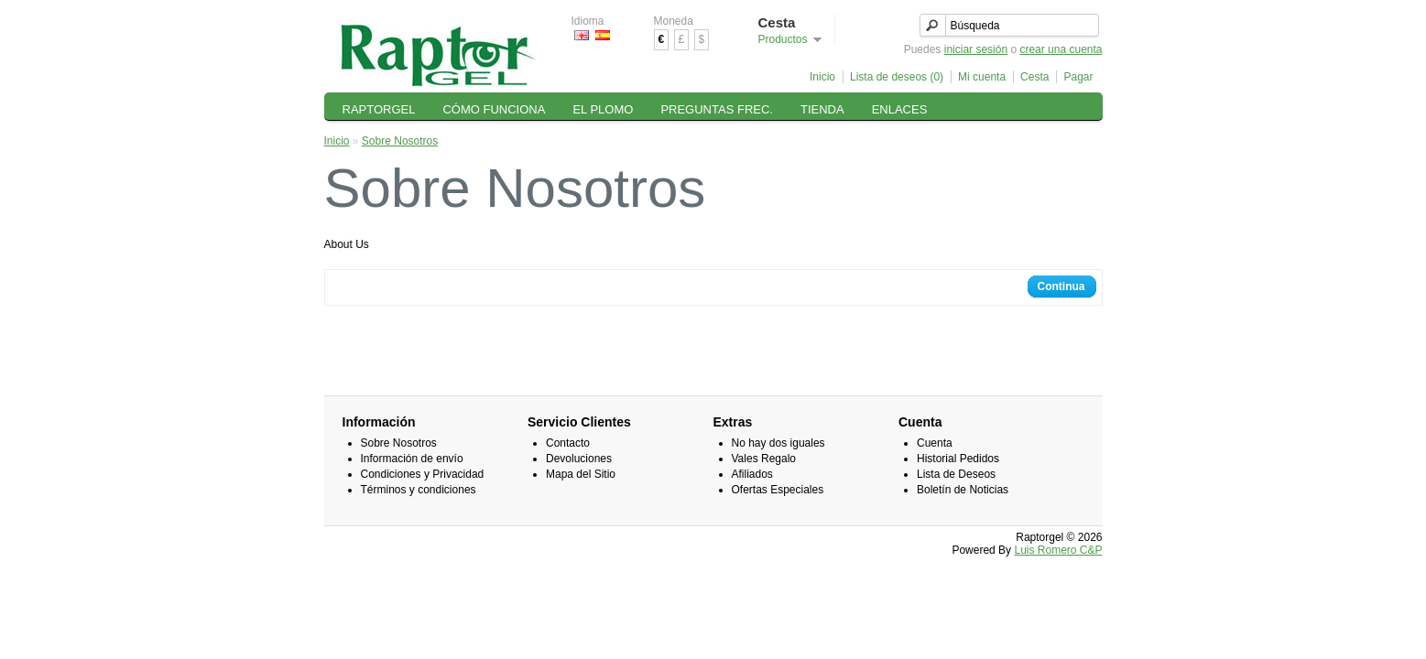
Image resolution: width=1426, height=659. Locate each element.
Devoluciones (579, 458)
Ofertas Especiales (778, 489)
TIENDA (822, 109)
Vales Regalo (764, 458)
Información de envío (412, 458)
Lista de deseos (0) (896, 76)
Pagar (1078, 76)
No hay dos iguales (778, 443)
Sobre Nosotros (400, 141)
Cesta (1034, 76)
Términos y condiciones (418, 489)
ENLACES (900, 109)
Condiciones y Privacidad (422, 474)
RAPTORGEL (379, 109)
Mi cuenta (982, 76)
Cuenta (934, 443)
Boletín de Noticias (962, 489)
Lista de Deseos (956, 474)
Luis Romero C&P (1058, 550)
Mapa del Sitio (580, 474)
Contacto (568, 443)
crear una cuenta (1060, 49)
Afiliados (752, 474)
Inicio (822, 76)
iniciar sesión (975, 49)
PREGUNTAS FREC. (716, 109)
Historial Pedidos (958, 458)
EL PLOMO (602, 109)
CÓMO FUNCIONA (493, 109)
